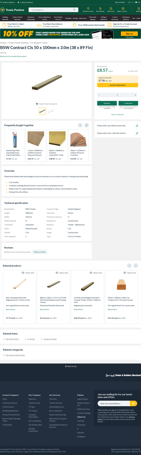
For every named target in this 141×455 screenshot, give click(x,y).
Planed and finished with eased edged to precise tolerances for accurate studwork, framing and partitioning (46, 177)
